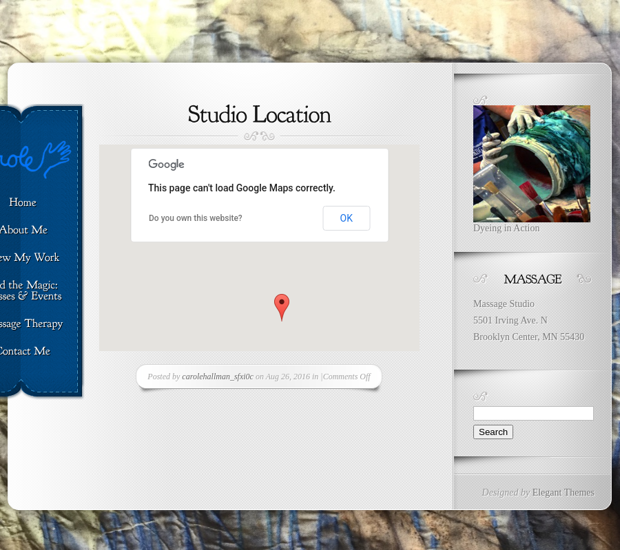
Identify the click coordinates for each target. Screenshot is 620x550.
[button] (281, 307)
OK (346, 218)
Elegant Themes (564, 492)
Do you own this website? (195, 218)
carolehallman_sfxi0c (218, 376)
